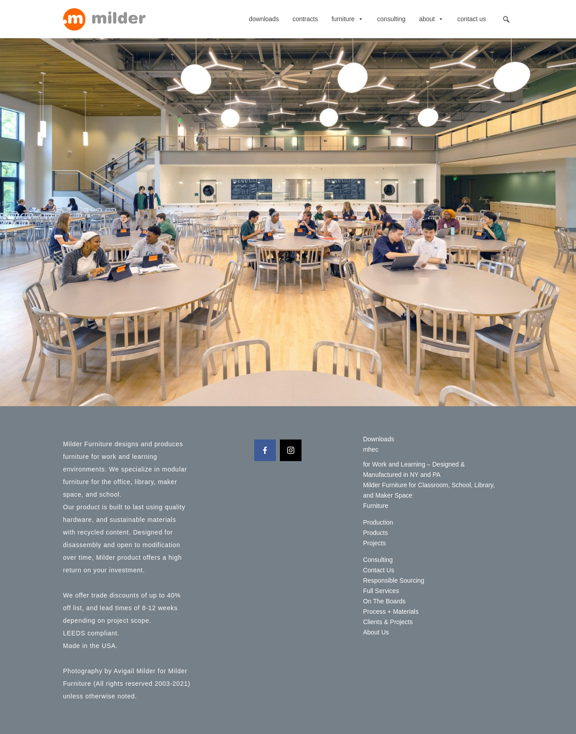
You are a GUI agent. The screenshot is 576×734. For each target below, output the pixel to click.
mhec (370, 449)
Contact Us (471, 19)
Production (378, 522)
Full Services (381, 590)
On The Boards (384, 601)
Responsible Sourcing (393, 580)
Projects (374, 543)
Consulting (391, 19)
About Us (376, 632)
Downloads (264, 19)
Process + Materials (390, 611)
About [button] (431, 19)
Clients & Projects (388, 621)
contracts (305, 19)
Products (375, 532)
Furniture (348, 19)
